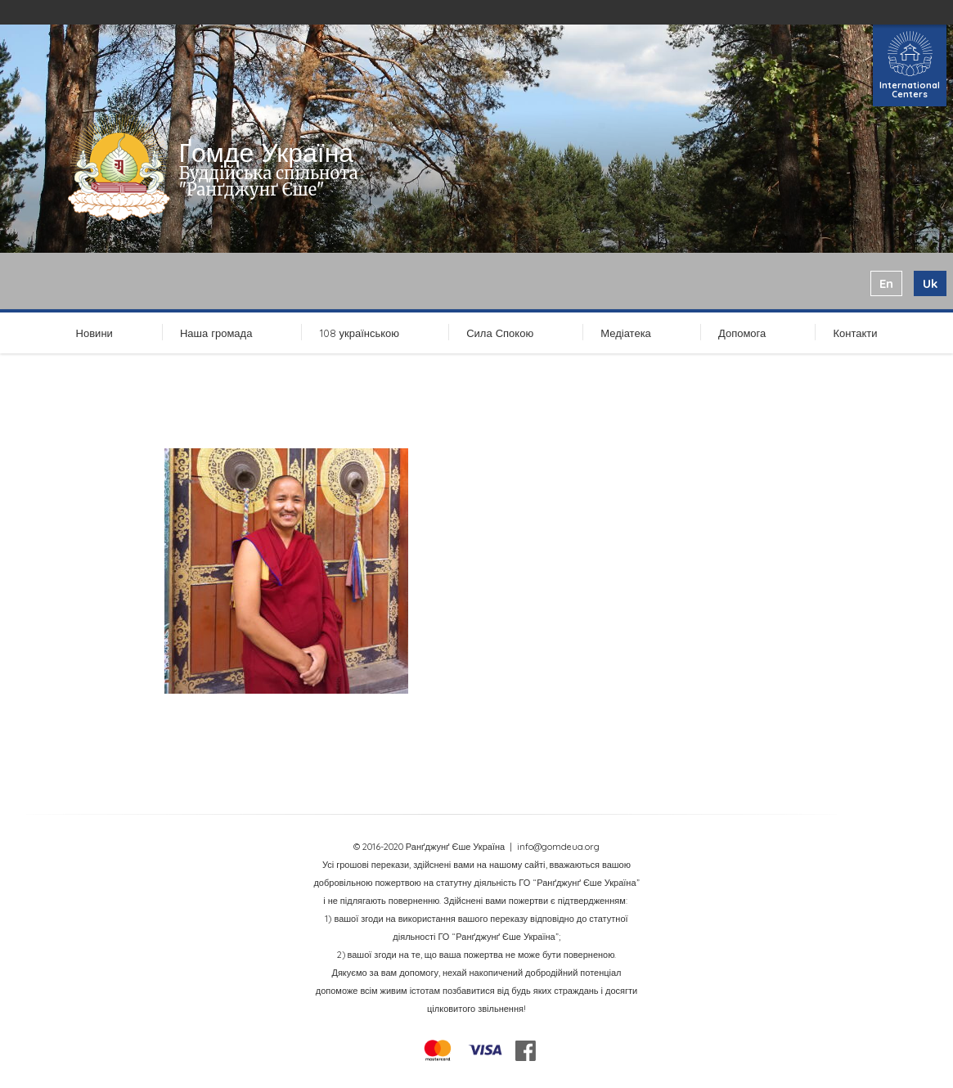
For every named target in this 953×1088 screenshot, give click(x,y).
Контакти (855, 332)
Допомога (742, 332)
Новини (94, 332)
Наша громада (216, 332)
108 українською (360, 332)
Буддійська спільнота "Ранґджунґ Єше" (267, 181)
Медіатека (625, 332)
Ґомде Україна (265, 152)
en (886, 283)
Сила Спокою (499, 332)
